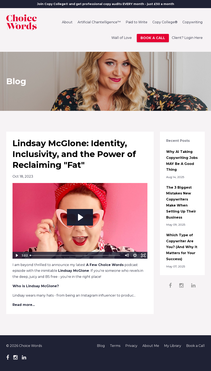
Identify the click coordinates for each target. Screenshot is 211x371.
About (67, 22)
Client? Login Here (187, 38)
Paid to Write (136, 22)
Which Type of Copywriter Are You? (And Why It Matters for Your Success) (181, 247)
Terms (115, 346)
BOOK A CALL (153, 38)
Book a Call (195, 346)
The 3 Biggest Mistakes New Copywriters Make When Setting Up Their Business (181, 202)
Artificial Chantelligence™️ (99, 22)
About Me (150, 346)
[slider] (75, 255)
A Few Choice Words (105, 265)
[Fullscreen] (143, 255)
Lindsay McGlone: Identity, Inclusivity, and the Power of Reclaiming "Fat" (74, 154)
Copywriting (192, 22)
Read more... (24, 305)
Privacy (131, 346)
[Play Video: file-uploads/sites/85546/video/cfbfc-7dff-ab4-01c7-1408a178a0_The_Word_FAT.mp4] (80, 217)
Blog (101, 346)
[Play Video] (16, 255)
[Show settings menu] (135, 255)
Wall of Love (121, 38)
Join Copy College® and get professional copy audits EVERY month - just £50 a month (105, 4)
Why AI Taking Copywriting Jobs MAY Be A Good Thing (182, 161)
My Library (172, 346)
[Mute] (127, 255)
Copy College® (164, 22)
